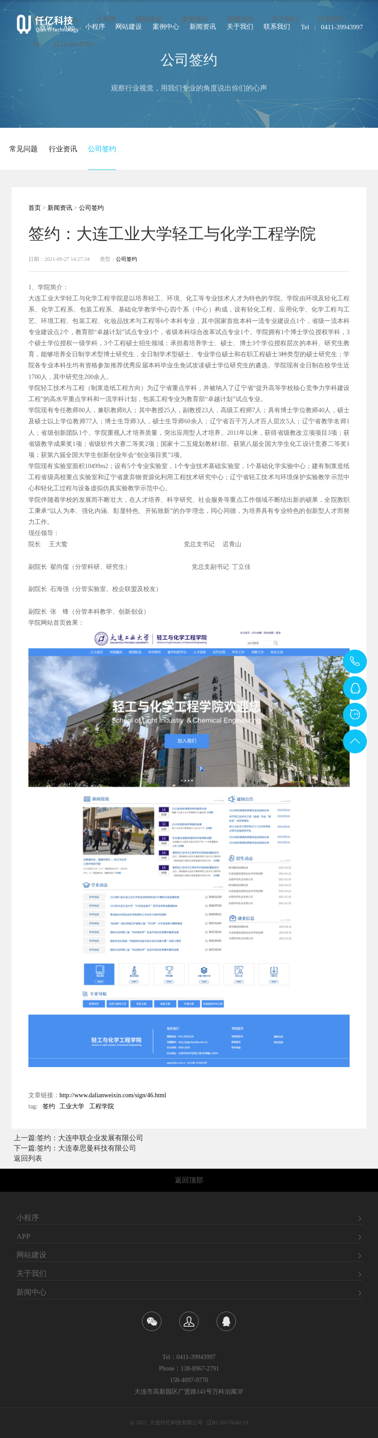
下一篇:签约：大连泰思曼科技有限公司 (75, 1148)
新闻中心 (31, 1292)
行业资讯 (63, 149)
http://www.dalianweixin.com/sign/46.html (112, 1095)
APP (23, 1237)
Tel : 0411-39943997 (64, 47)
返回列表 (28, 1158)
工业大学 (71, 1106)
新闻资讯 (240, 22)
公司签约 (102, 149)
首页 (34, 208)
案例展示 (194, 22)
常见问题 (23, 149)
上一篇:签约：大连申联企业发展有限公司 (78, 1138)
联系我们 (331, 22)
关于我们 (285, 22)
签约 (49, 1106)
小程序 (106, 22)
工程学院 (101, 1106)
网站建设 (148, 22)
